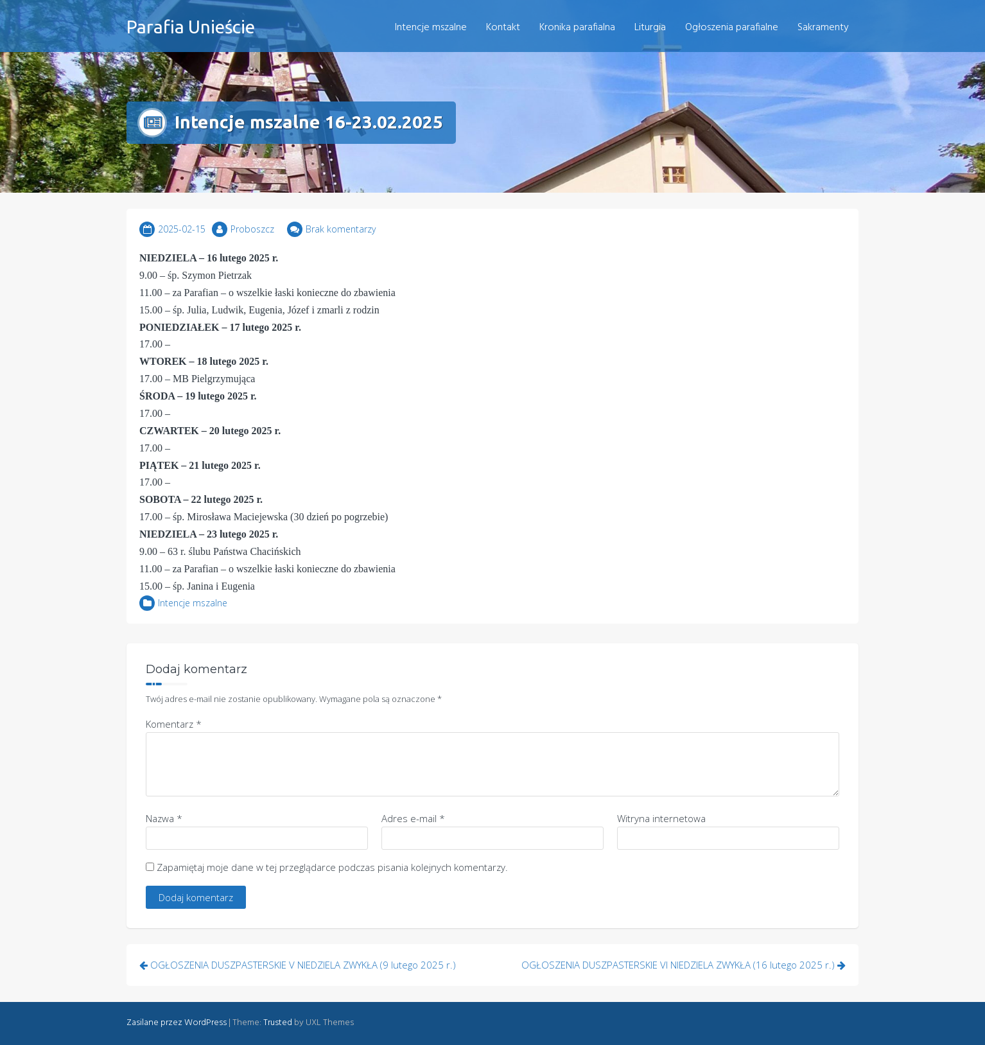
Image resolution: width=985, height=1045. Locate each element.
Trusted (277, 1022)
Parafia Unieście (190, 27)
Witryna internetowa (661, 818)
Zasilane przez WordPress (176, 1022)
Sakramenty (823, 27)
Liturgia (650, 27)
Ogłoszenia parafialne (731, 27)
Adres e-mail (413, 818)
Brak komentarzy (341, 229)
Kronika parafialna (577, 27)
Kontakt (503, 27)
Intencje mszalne (431, 27)
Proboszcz (252, 229)
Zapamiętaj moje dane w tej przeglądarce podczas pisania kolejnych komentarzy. (332, 867)
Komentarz (174, 723)
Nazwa (164, 818)
